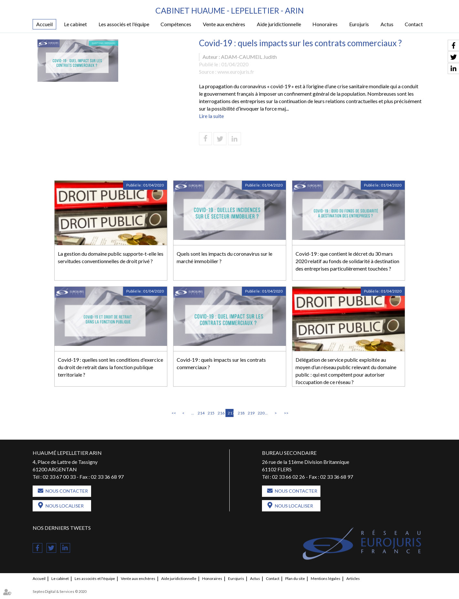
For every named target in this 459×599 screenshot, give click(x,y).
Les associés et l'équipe (124, 24)
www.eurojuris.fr (235, 72)
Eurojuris (359, 24)
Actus (387, 24)
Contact (414, 24)
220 (261, 413)
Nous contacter (67, 491)
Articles (353, 578)
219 (251, 413)
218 (241, 413)
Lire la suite (211, 116)
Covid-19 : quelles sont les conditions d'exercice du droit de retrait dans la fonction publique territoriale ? (110, 367)
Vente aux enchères (224, 24)
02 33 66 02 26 (288, 477)
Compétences (176, 24)
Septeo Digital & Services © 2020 (59, 591)
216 (221, 413)
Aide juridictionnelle (279, 24)
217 (231, 413)
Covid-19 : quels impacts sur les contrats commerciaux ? (221, 363)
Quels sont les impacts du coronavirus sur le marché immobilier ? (224, 257)
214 (200, 413)
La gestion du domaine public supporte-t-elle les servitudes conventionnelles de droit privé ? (110, 257)
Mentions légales (325, 578)
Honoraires (325, 24)
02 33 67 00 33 (59, 477)
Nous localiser (65, 505)
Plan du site (295, 578)
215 (211, 413)
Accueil (44, 24)
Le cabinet (75, 24)
